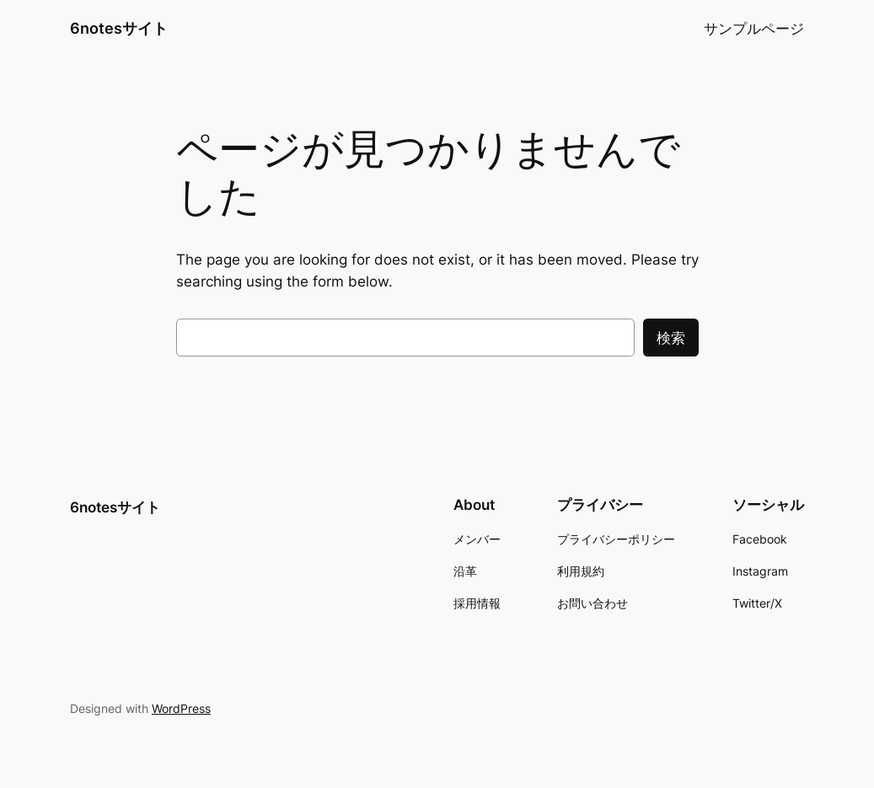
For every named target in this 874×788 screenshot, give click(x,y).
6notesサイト (119, 28)
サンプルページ (754, 28)
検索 (671, 338)
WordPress (181, 708)
